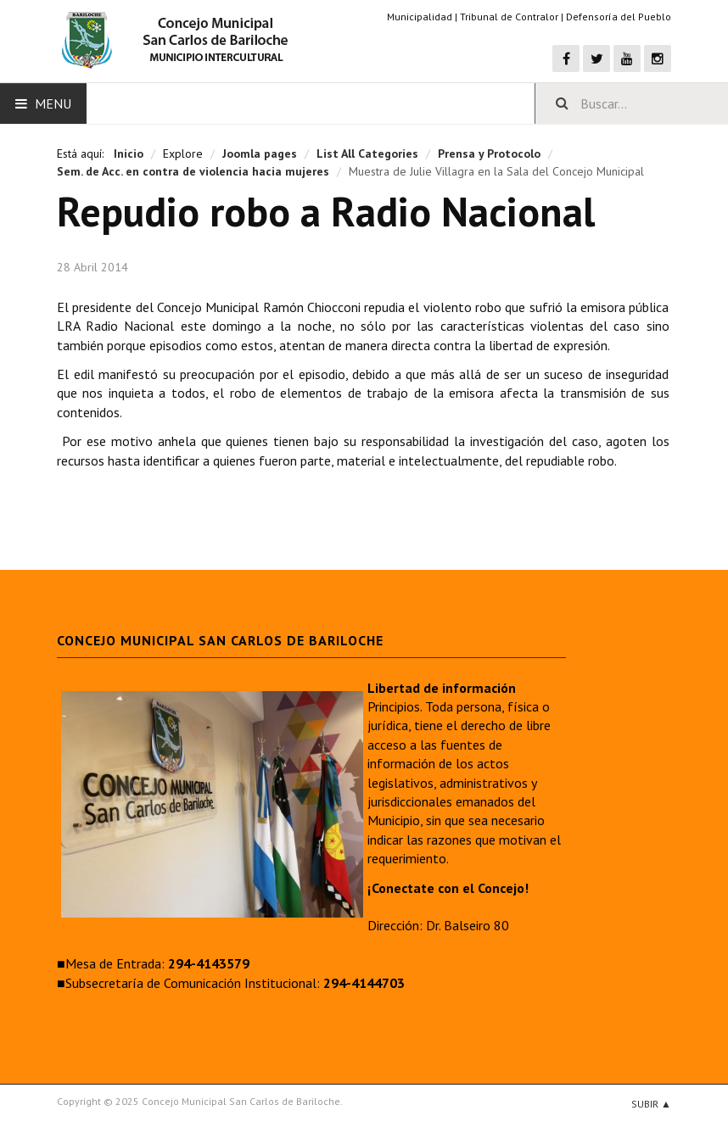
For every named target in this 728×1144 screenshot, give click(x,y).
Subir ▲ (651, 1103)
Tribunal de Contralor (509, 16)
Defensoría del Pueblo (618, 16)
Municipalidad (419, 16)
